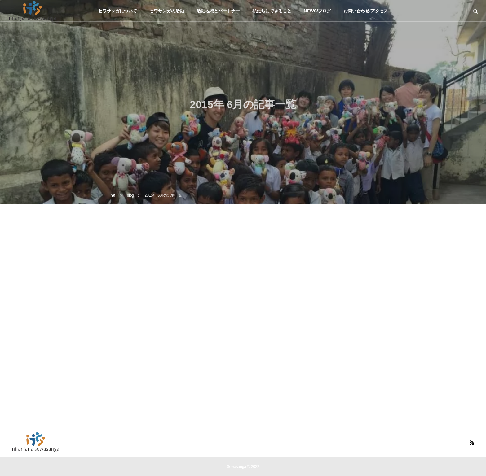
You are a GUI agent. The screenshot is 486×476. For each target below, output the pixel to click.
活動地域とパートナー (218, 10)
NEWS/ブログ (317, 10)
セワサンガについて (117, 10)
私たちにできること (271, 10)
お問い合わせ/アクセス (365, 10)
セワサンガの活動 (166, 10)
